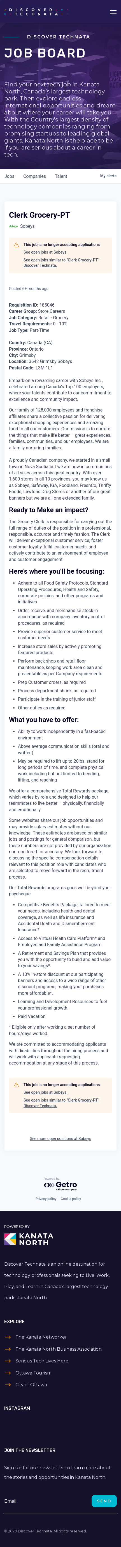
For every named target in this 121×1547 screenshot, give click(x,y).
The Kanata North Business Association (58, 1349)
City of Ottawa (31, 1384)
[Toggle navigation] (113, 11)
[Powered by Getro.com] (60, 1184)
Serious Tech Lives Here (41, 1361)
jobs (9, 176)
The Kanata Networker (41, 1337)
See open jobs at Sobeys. (46, 252)
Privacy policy (46, 1199)
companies (34, 176)
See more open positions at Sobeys (60, 1138)
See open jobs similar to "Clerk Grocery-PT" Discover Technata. (61, 263)
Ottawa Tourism (33, 1373)
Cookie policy (71, 1199)
